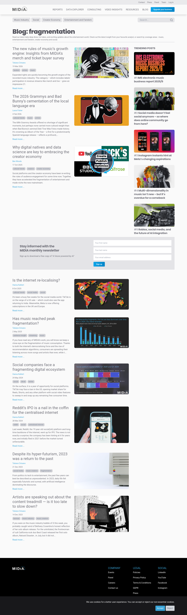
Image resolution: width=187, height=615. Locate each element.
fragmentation (46, 471)
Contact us (113, 588)
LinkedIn (162, 572)
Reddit (16, 425)
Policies (136, 572)
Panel (156, 2)
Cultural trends (19, 118)
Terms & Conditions (142, 583)
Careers (111, 583)
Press (149, 2)
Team (164, 2)
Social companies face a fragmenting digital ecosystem (38, 367)
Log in (171, 2)
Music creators (32, 471)
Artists (24, 70)
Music (32, 70)
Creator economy (43, 169)
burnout (16, 518)
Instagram (162, 588)
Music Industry (21, 20)
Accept (160, 608)
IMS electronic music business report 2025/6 (149, 79)
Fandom (16, 70)
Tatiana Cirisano (19, 63)
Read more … (18, 88)
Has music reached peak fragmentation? (33, 321)
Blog (145, 9)
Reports (58, 9)
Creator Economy (53, 20)
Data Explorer (75, 9)
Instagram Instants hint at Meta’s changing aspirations (153, 157)
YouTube (162, 577)
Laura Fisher (17, 110)
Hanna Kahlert (18, 285)
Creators (31, 169)
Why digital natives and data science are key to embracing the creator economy (40, 152)
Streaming (33, 335)
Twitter (31, 382)
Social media (32, 292)
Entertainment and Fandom (80, 20)
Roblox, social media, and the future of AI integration (152, 231)
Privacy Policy (139, 577)
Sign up (99, 264)
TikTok (23, 382)
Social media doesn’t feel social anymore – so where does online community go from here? (152, 118)
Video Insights (113, 9)
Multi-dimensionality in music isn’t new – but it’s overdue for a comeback (151, 194)
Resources (132, 9)
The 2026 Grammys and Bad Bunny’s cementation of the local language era (40, 101)
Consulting (94, 9)
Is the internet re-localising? (36, 280)
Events (111, 572)
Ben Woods (17, 161)
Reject (170, 608)
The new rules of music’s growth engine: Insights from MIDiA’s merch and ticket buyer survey (40, 53)
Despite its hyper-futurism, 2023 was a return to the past (40, 456)
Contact (141, 2)
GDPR (135, 588)
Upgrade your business (162, 9)
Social (37, 20)
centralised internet (36, 425)
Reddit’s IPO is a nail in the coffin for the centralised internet (40, 410)
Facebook (162, 583)
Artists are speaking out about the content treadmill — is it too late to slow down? (41, 502)
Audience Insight (20, 335)
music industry (28, 518)
